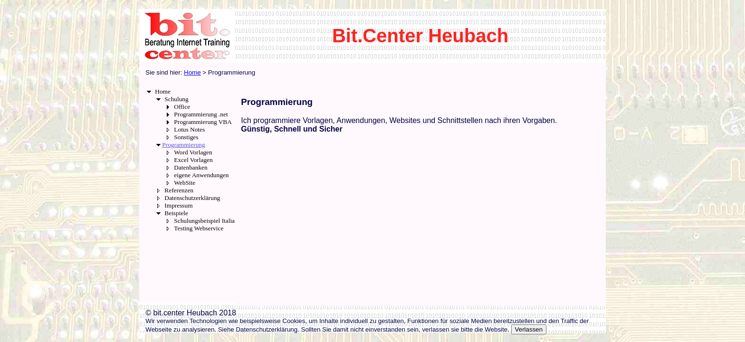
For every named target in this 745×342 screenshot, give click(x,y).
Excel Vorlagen (193, 159)
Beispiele (176, 213)
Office (182, 106)
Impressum (178, 205)
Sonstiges (186, 137)
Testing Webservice (198, 228)
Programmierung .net (201, 114)
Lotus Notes (189, 129)
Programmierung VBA (203, 121)
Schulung (176, 99)
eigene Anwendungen (201, 175)
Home (163, 91)
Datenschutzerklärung (192, 197)
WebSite (184, 182)
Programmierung (183, 144)
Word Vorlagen (193, 152)
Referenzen (178, 190)
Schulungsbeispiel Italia (204, 220)
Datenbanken (190, 167)
